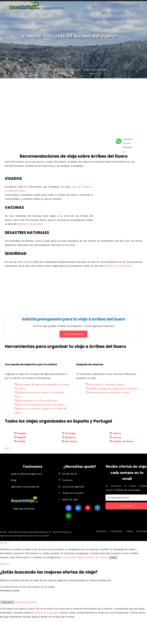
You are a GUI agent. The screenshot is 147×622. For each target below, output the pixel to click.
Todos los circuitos (73, 493)
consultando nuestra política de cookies (85, 557)
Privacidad (101, 531)
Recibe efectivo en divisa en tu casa (107, 392)
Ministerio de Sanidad (30, 224)
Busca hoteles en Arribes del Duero (36, 400)
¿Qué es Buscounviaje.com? (26, 473)
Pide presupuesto (73, 334)
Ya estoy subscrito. (26, 602)
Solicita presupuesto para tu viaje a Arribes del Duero (73, 319)
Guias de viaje (70, 499)
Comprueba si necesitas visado (105, 384)
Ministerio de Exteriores (118, 265)
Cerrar (5, 563)
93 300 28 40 (69, 473)
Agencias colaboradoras (25, 486)
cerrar (3, 542)
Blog (13, 480)
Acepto (113, 557)
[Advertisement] (73, 107)
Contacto (67, 480)
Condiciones (116, 531)
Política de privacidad (127, 490)
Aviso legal (141, 531)
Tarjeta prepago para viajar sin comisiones (112, 388)
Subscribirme (7, 602)
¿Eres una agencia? (73, 486)
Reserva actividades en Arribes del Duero (39, 404)
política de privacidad (46, 612)
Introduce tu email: (10, 590)
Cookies (129, 531)
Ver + (8, 448)
